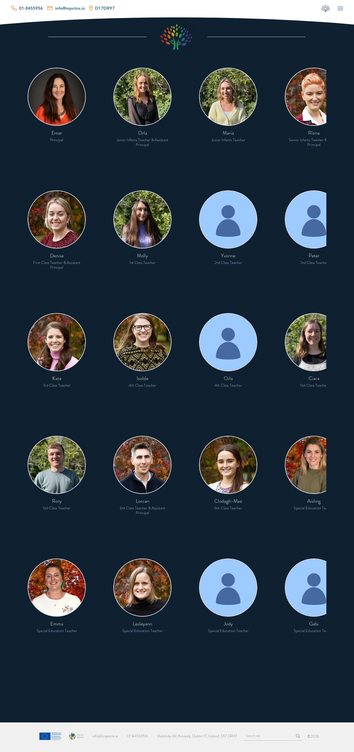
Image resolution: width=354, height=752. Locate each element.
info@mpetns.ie (105, 736)
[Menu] (340, 8)
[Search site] (263, 735)
